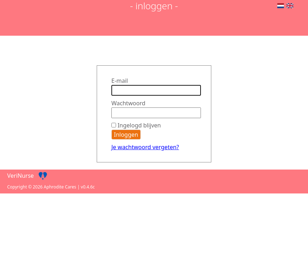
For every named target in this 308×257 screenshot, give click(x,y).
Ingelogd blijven (139, 125)
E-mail (119, 81)
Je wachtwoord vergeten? (145, 147)
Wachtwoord (128, 103)
